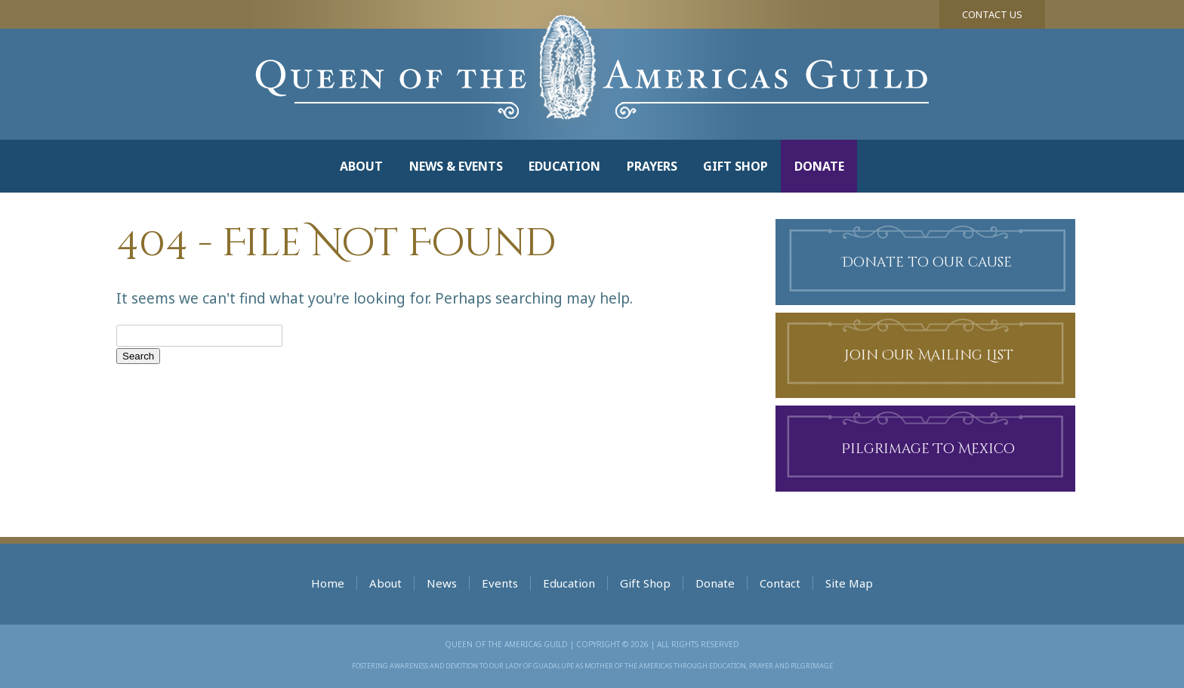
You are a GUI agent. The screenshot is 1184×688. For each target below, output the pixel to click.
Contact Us (992, 14)
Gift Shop (735, 166)
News (442, 583)
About (361, 166)
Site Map (849, 583)
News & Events (456, 166)
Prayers (652, 166)
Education (564, 166)
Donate (819, 166)
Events (500, 583)
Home (327, 583)
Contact (780, 583)
